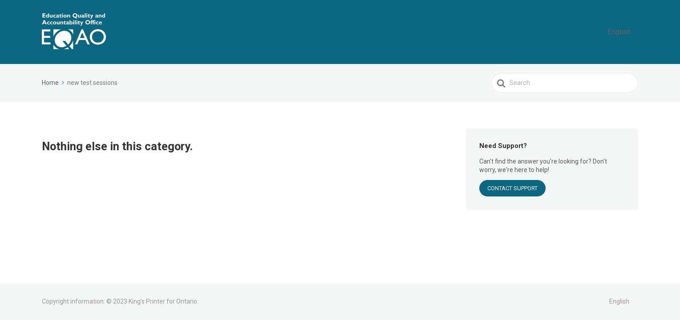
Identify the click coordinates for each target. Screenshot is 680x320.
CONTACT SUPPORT (512, 188)
